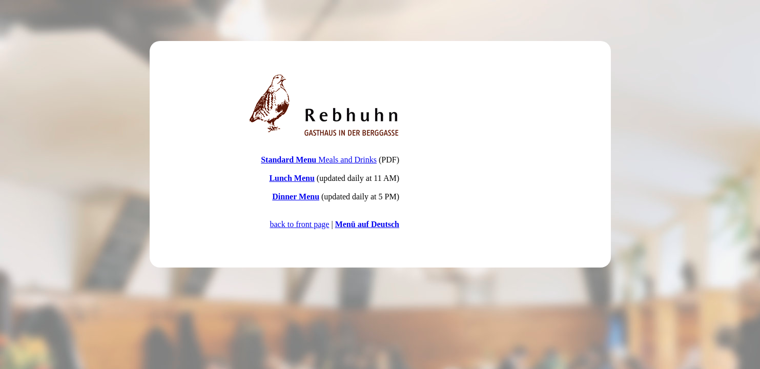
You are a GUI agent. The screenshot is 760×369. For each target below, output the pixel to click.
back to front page (300, 224)
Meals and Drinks (319, 159)
